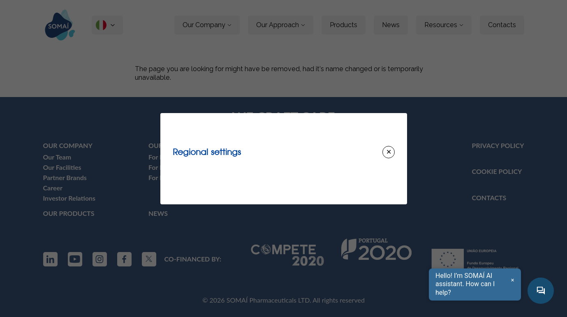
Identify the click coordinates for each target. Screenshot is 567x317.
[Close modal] (388, 152)
